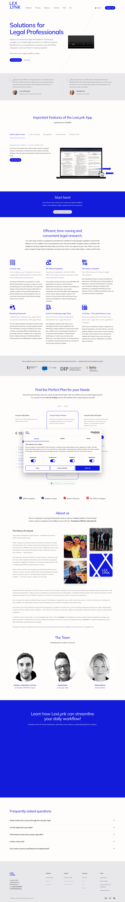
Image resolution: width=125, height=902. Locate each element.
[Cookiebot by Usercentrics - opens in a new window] (92, 432)
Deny (37, 468)
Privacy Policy (104, 881)
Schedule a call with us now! (63, 212)
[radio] (59, 406)
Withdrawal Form (105, 890)
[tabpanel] (62, 159)
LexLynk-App (49, 877)
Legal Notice (103, 877)
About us (47, 8)
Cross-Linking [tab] (34, 134)
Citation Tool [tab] (74, 134)
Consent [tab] (36, 438)
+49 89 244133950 (16, 886)
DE (70, 8)
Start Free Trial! (15, 160)
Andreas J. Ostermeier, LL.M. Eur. (25, 685)
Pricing (37, 8)
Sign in (98, 8)
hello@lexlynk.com (16, 888)
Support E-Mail (68, 877)
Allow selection (62, 468)
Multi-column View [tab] (17, 134)
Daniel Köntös (62, 685)
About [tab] (88, 438)
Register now (110, 8)
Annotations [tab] (61, 134)
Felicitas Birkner (100, 685)
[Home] (15, 5)
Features (29, 8)
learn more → (28, 60)
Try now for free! (15, 60)
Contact (56, 8)
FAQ (64, 8)
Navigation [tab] (47, 134)
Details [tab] (62, 438)
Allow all (87, 468)
